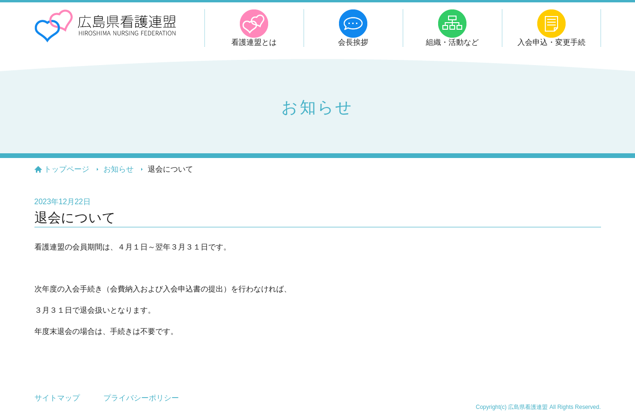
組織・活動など (452, 42)
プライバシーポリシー (141, 398)
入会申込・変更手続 (551, 42)
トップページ (66, 169)
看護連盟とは (254, 42)
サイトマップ (57, 398)
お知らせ (118, 169)
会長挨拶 (353, 42)
